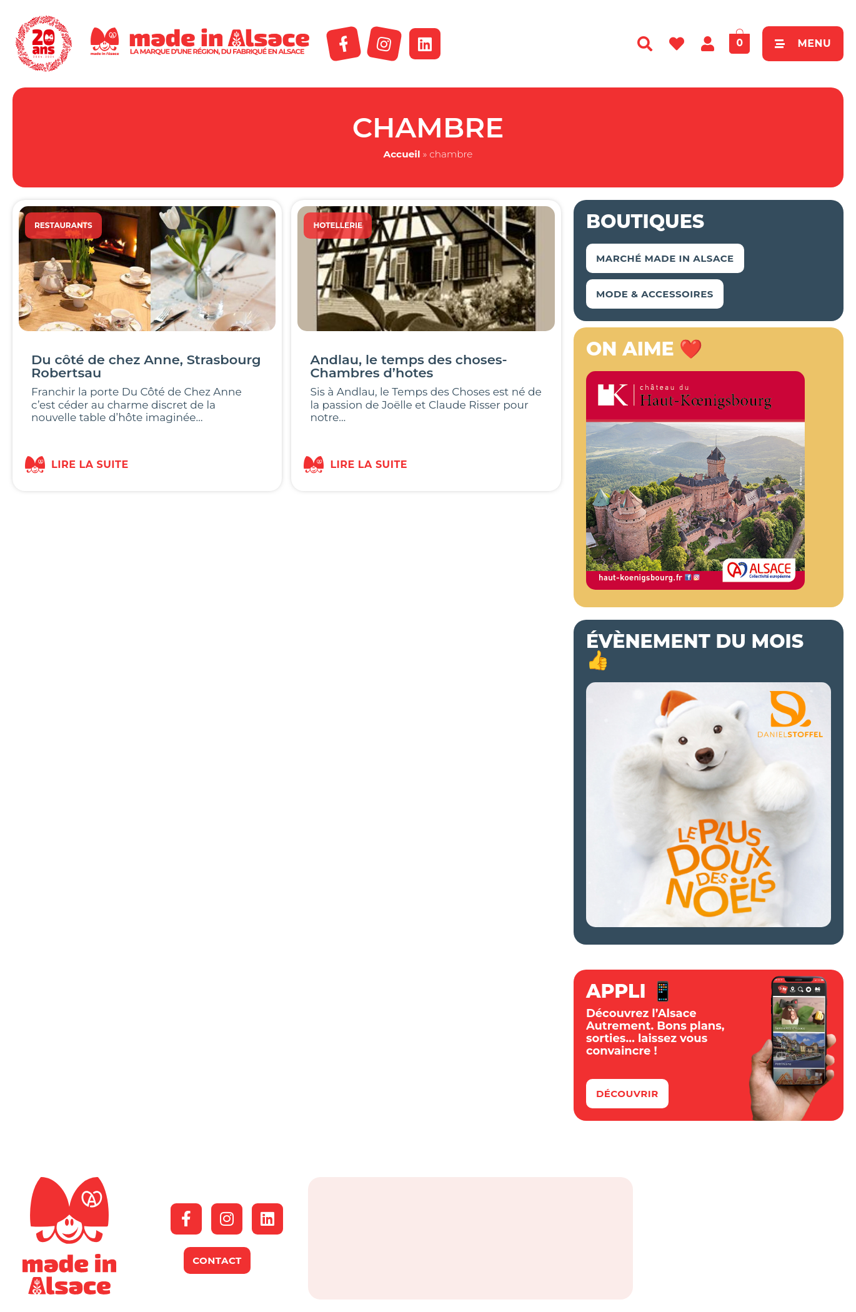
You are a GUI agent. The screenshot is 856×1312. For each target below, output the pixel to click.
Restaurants (63, 225)
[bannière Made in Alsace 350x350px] (695, 586)
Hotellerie (337, 225)
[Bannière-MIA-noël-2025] (708, 923)
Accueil (402, 154)
